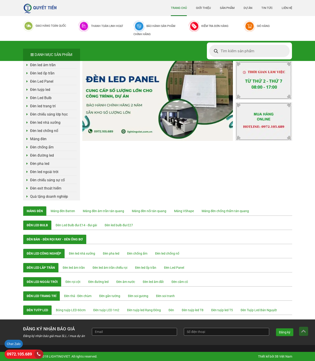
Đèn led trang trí (43, 106)
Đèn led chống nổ (44, 131)
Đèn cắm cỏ (180, 282)
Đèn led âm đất (153, 282)
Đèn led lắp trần (41, 267)
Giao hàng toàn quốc (51, 25)
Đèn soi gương (138, 296)
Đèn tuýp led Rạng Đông (144, 310)
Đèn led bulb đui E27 (119, 225)
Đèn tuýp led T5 (222, 310)
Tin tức (267, 8)
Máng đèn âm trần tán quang (103, 211)
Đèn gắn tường (109, 296)
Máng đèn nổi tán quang (149, 211)
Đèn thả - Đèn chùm (77, 296)
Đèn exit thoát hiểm (45, 188)
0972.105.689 (19, 354)
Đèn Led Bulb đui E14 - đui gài (76, 225)
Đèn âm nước (125, 282)
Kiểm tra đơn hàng (214, 26)
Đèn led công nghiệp (44, 253)
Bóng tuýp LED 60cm (71, 310)
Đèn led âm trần (43, 65)
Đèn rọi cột (73, 282)
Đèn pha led (39, 163)
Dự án (248, 8)
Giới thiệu (203, 8)
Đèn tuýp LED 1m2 (106, 310)
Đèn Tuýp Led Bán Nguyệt (259, 310)
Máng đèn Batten (63, 211)
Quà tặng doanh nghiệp (49, 196)
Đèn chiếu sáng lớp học (49, 114)
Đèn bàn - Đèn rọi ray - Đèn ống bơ (55, 239)
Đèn (171, 310)
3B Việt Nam (283, 356)
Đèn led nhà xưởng (45, 122)
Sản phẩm (227, 8)
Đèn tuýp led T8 (192, 310)
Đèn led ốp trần (42, 73)
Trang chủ (179, 8)
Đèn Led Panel (41, 81)
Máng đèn (38, 139)
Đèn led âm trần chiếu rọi (110, 267)
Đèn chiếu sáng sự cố (47, 180)
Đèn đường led (42, 155)
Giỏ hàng (263, 26)
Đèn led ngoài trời (44, 172)
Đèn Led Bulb (41, 98)
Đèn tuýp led (40, 89)
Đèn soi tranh (165, 296)
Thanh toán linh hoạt (107, 26)
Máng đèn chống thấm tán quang (225, 211)
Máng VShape (184, 211)
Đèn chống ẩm (42, 147)
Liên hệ (287, 8)
